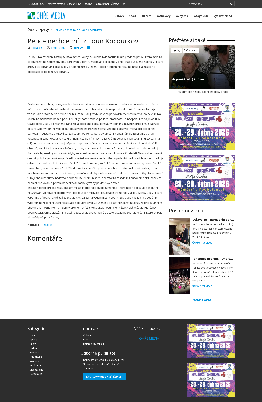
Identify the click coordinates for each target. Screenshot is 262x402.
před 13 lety (58, 48)
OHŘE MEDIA (149, 338)
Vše (123, 3)
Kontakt (87, 339)
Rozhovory (163, 16)
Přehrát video (202, 242)
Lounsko (88, 3)
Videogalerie (36, 369)
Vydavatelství (223, 16)
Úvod (30, 30)
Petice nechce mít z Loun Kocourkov (78, 30)
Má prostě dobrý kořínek (187, 79)
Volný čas (181, 16)
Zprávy (119, 16)
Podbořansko (102, 3)
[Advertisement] (95, 88)
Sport (132, 16)
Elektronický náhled (93, 343)
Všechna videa (201, 300)
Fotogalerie (201, 16)
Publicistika (190, 50)
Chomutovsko (74, 3)
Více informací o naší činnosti (104, 376)
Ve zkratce (35, 365)
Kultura (146, 16)
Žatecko (115, 3)
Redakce (37, 48)
